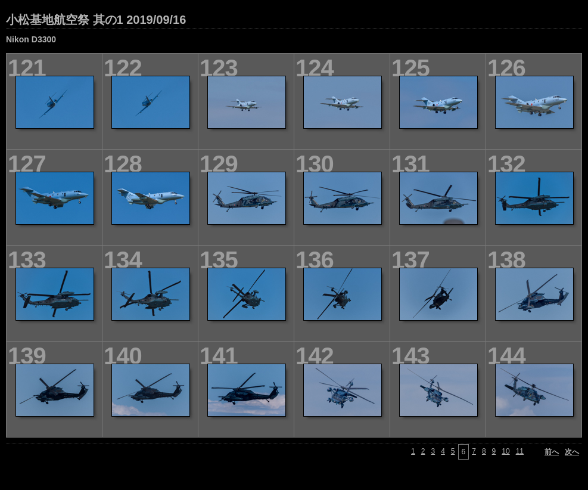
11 (520, 451)
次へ (572, 452)
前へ (552, 452)
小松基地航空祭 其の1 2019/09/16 (96, 19)
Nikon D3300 (31, 39)
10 (505, 451)
